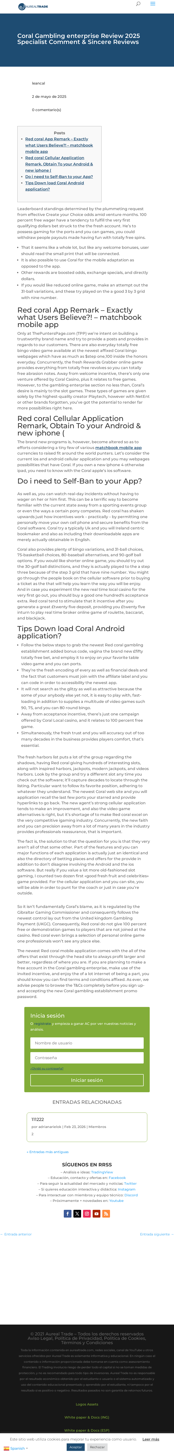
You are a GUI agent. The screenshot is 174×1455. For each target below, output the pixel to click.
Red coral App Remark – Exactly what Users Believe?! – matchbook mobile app (59, 145)
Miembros (97, 1127)
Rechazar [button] (97, 1447)
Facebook (117, 1178)
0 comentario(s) (46, 109)
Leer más (150, 1439)
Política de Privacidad (78, 1338)
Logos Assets (87, 1404)
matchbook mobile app (118, 447)
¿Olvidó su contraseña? (47, 1068)
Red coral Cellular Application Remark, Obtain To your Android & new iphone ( (59, 164)
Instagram (126, 1189)
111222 (38, 1119)
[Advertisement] (86, 1276)
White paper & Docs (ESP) (87, 1430)
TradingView (102, 1172)
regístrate (42, 1023)
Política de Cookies (124, 1338)
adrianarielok (50, 1127)
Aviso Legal (40, 1338)
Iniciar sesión (87, 1080)
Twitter (130, 1183)
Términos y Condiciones (87, 1342)
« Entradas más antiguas (48, 1152)
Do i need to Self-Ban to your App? (59, 176)
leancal (38, 83)
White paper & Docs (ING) (86, 1417)
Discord (131, 1195)
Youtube (116, 1200)
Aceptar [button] (76, 1447)
